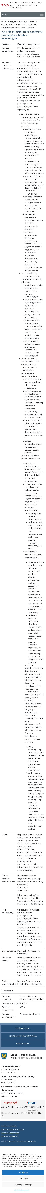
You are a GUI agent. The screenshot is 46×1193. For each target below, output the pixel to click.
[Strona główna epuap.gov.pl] (35, 1103)
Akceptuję (23, 1172)
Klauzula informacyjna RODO (12, 1129)
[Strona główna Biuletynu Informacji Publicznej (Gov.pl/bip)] (13, 1103)
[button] (42, 1150)
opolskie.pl (23, 1043)
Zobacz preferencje (23, 1185)
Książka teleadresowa (23, 1036)
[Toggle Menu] (42, 15)
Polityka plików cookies (21, 1190)
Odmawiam (23, 1178)
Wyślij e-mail (30, 1029)
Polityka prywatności (9, 1126)
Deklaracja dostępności (10, 1133)
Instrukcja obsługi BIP (9, 1136)
